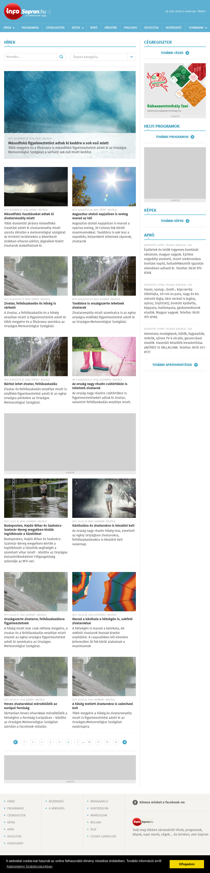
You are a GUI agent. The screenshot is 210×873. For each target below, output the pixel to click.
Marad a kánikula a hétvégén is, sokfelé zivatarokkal (102, 621)
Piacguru (130, 28)
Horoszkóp (15, 843)
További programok (172, 137)
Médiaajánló (99, 801)
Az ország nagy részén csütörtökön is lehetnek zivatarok (99, 386)
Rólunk (95, 822)
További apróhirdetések (172, 365)
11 (98, 742)
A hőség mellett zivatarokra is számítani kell (102, 706)
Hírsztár (111, 28)
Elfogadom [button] (187, 864)
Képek (76, 28)
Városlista (49, 11)
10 (89, 742)
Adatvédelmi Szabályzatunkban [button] (29, 866)
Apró (93, 28)
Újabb (15, 742)
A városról (57, 808)
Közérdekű (173, 28)
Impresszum (98, 815)
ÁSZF (93, 829)
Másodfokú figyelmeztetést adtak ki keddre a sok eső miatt (58, 143)
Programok (30, 28)
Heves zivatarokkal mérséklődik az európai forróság (30, 706)
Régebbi (124, 742)
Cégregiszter (55, 28)
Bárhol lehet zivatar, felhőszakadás (30, 384)
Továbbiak (196, 28)
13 (116, 742)
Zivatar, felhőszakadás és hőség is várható (30, 305)
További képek (172, 221)
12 (107, 742)
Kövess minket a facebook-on (162, 802)
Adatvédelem (99, 808)
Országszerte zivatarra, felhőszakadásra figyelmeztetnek (34, 621)
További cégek (172, 53)
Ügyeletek (151, 28)
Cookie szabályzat (103, 836)
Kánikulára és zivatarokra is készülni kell (103, 525)
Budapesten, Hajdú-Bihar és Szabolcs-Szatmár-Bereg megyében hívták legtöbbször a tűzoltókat (33, 530)
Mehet (61, 57)
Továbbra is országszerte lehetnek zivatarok (98, 305)
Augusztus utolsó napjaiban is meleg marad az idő (100, 216)
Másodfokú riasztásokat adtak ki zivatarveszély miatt (29, 216)
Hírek (7, 28)
